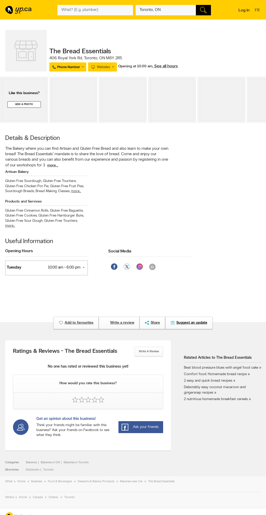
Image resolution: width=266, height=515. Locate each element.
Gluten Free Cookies (21, 216)
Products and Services (23, 202)
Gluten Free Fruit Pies (67, 186)
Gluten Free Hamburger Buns (61, 216)
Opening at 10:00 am (135, 66)
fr (258, 11)
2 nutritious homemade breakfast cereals (216, 399)
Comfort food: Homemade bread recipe (215, 374)
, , (85, 58)
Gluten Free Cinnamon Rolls (27, 211)
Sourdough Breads (20, 191)
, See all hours (165, 66)
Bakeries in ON (50, 462)
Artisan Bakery (17, 172)
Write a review (149, 351)
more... (52, 165)
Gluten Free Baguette (66, 211)
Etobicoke (32, 469)
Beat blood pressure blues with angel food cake (221, 368)
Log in (244, 10)
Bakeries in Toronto (76, 462)
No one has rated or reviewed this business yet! (88, 367)
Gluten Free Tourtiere (59, 181)
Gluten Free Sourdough (23, 181)
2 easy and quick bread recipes (208, 381)
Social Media (119, 251)
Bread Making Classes (53, 191)
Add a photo (24, 104)
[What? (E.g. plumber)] (95, 10)
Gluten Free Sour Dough (24, 221)
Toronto (48, 469)
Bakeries (31, 462)
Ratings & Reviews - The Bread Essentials (65, 351)
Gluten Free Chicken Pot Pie (27, 186)
